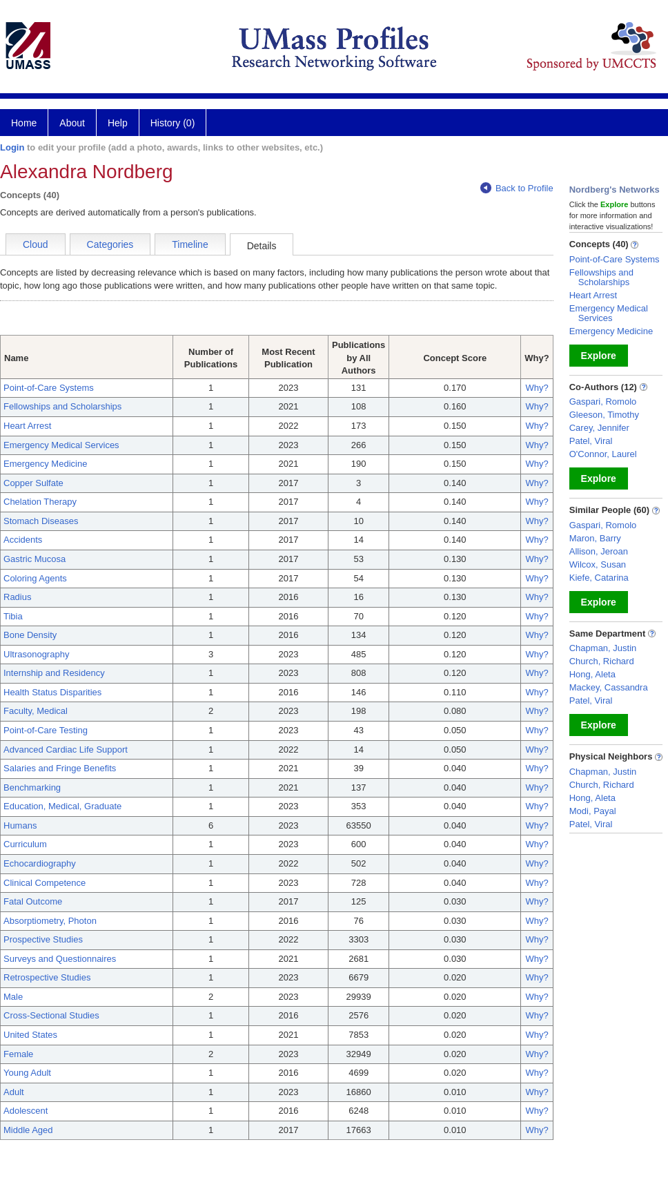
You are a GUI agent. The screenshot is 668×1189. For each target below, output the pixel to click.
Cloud (35, 244)
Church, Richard (601, 661)
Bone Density (30, 635)
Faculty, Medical (35, 711)
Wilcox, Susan (597, 564)
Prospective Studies (43, 939)
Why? (536, 388)
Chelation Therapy (40, 501)
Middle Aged (28, 1130)
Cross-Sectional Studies (51, 1015)
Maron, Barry (595, 538)
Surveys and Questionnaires (59, 959)
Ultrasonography (36, 654)
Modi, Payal (592, 811)
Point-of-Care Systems (48, 388)
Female (18, 1054)
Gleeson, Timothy (604, 414)
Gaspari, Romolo (603, 401)
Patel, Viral (591, 441)
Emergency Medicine (45, 463)
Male (13, 997)
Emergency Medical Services (61, 445)
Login (12, 147)
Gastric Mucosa (34, 559)
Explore (598, 355)
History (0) (172, 122)
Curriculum (25, 844)
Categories (110, 244)
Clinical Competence (44, 883)
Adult (13, 1092)
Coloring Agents (35, 578)
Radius (17, 597)
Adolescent (25, 1110)
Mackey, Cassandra (608, 687)
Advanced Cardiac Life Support (65, 749)
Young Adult (27, 1072)
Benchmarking (32, 787)
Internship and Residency (54, 673)
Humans (20, 825)
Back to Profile (516, 188)
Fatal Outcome (32, 901)
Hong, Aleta (592, 674)
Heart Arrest (27, 425)
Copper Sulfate (33, 483)
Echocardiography (39, 863)
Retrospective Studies (46, 977)
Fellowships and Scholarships (62, 406)
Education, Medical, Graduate (62, 806)
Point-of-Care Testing (45, 730)
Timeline (190, 244)
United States (30, 1035)
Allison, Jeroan (598, 551)
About (72, 122)
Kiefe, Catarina (599, 577)
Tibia (13, 616)
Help (118, 122)
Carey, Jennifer (599, 428)
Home (24, 122)
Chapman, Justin (603, 648)
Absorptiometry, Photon (50, 921)
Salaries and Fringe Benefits (59, 768)
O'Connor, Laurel (603, 454)
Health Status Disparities (52, 692)
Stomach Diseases (40, 521)
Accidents (22, 539)
